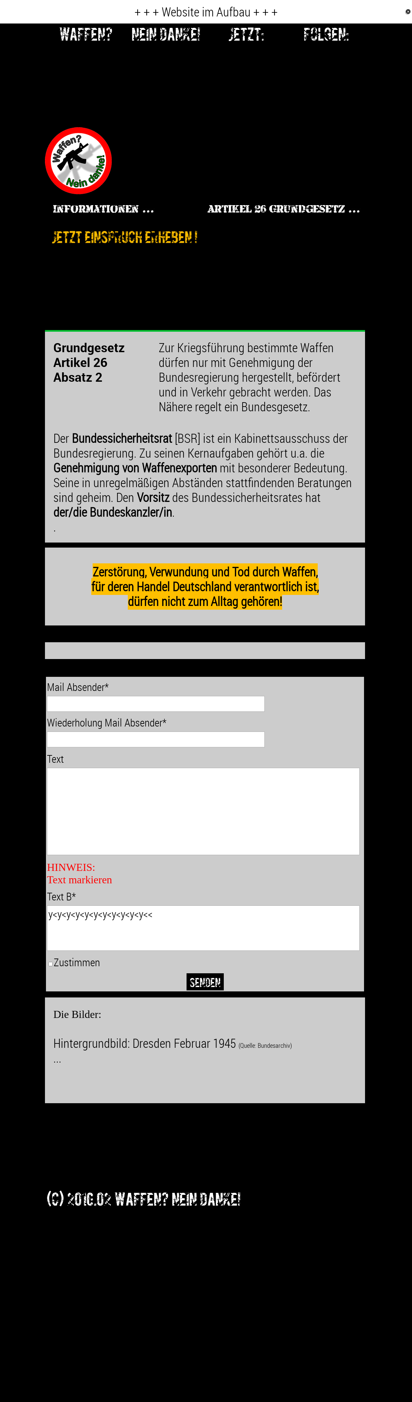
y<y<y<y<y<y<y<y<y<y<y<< (203, 928)
